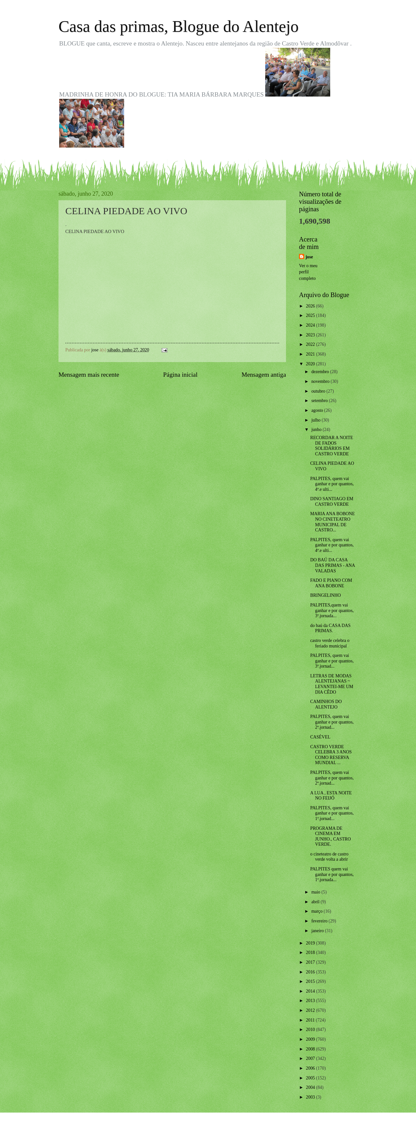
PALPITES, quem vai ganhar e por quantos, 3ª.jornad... (332, 661)
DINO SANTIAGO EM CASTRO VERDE (331, 501)
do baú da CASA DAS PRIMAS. (330, 628)
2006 (311, 1068)
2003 (311, 1097)
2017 (311, 962)
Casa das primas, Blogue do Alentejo (178, 26)
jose (309, 256)
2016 (311, 972)
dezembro (320, 371)
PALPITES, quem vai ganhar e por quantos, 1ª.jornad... (332, 813)
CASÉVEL (320, 737)
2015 (311, 981)
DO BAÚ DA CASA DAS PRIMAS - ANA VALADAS (332, 565)
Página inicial (180, 374)
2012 (311, 1010)
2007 (311, 1058)
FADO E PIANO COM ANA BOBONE (331, 583)
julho (316, 420)
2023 (311, 335)
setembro (320, 400)
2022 (311, 344)
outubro (318, 391)
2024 (311, 325)
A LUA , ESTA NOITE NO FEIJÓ (331, 795)
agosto (317, 410)
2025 (311, 315)
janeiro (318, 930)
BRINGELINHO (325, 595)
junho (317, 429)
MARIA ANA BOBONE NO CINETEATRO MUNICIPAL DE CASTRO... (332, 521)
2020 (311, 363)
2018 (311, 952)
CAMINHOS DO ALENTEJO (326, 704)
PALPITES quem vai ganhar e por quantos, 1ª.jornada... (332, 874)
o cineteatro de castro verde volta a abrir (329, 857)
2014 (311, 991)
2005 (311, 1078)
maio (316, 892)
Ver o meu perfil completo (308, 272)
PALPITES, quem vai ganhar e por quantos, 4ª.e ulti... (332, 484)
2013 (311, 1000)
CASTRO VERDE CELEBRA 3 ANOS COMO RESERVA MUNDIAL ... (331, 754)
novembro (321, 381)
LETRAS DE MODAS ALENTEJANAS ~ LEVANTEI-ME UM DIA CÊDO (331, 684)
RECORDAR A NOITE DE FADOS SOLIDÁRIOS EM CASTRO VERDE (331, 445)
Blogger (244, 1135)
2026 (311, 306)
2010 (311, 1029)
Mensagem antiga (263, 374)
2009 (311, 1039)
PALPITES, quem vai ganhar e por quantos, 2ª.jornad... (332, 722)
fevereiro (320, 921)
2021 (311, 354)
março (317, 911)
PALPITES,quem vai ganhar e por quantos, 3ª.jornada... (332, 610)
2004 (311, 1087)
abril (316, 901)
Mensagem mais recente (88, 374)
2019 (311, 943)
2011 (311, 1020)
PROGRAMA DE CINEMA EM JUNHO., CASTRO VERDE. (330, 836)
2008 (311, 1049)
